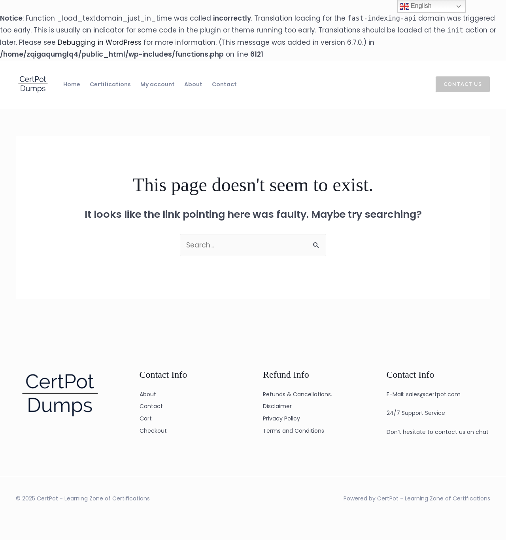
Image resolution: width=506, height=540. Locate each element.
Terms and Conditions (293, 431)
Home (71, 84)
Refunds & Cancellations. (297, 394)
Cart (146, 418)
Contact (224, 84)
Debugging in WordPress (100, 42)
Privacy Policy (281, 418)
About (193, 84)
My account (157, 84)
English (416, 6)
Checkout (153, 431)
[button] (458, 84)
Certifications (110, 84)
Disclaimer (277, 406)
